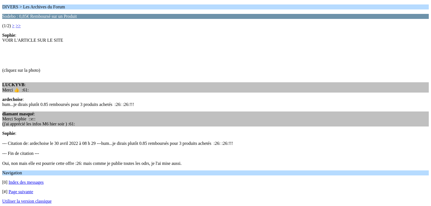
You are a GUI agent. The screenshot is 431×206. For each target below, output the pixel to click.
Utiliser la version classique (27, 201)
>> (18, 25)
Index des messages (26, 182)
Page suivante (21, 191)
